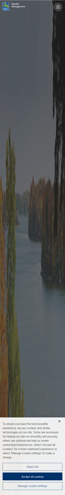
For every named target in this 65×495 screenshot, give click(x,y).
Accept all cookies (32, 476)
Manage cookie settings (32, 486)
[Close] (59, 421)
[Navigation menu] (58, 7)
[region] (32, 456)
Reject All (32, 466)
